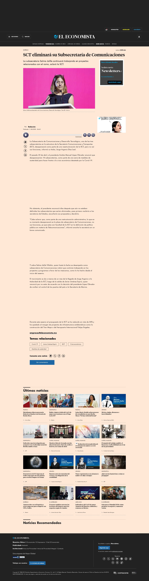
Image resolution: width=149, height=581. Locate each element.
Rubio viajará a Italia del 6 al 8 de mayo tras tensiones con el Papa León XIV (60, 414)
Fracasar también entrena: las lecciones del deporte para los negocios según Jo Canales (59, 506)
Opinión (104, 409)
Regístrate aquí (104, 548)
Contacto (60, 548)
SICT (63, 344)
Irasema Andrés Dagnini (56, 481)
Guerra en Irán (60, 44)
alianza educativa (88, 44)
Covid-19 (35, 344)
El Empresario (53, 502)
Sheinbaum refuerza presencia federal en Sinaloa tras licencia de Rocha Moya (34, 414)
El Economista (30, 542)
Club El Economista (52, 542)
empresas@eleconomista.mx (43, 333)
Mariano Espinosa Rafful (109, 420)
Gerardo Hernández (55, 450)
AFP (26, 450)
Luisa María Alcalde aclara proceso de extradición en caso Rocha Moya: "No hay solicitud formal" (87, 414)
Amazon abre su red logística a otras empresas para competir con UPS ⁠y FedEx (34, 506)
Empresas (25, 50)
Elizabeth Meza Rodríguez (109, 512)
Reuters (52, 420)
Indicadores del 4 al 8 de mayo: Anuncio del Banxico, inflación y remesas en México (86, 506)
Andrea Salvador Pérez (56, 512)
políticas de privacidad (117, 551)
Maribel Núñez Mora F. (82, 481)
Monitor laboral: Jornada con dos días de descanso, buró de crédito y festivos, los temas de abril (61, 444)
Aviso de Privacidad (29, 548)
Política (25, 409)
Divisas (114, 44)
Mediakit (25, 545)
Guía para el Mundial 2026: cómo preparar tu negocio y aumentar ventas (113, 506)
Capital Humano (54, 440)
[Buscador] (25, 37)
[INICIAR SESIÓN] (139, 37)
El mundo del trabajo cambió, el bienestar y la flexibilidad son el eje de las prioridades (114, 444)
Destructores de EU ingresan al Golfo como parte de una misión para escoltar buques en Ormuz (34, 475)
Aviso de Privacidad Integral (47, 548)
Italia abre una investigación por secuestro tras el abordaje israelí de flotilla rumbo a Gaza (35, 444)
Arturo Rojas (27, 420)
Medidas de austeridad (39, 349)
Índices (107, 44)
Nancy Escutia (80, 450)
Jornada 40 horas (74, 44)
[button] (111, 124)
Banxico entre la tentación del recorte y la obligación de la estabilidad (59, 475)
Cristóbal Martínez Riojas (109, 450)
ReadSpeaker (78, 136)
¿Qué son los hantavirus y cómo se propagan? (113, 474)
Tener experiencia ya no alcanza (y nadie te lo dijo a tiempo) (87, 474)
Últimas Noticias (38, 44)
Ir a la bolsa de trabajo (37, 563)
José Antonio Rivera (81, 512)
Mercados (78, 502)
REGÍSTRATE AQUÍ (115, 82)
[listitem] (26, 135)
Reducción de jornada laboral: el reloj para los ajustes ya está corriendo (86, 445)
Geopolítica (53, 409)
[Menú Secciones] (13, 37)
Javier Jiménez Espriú (50, 344)
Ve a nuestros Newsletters (107, 76)
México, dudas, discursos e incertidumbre (111, 413)
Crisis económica (75, 344)
